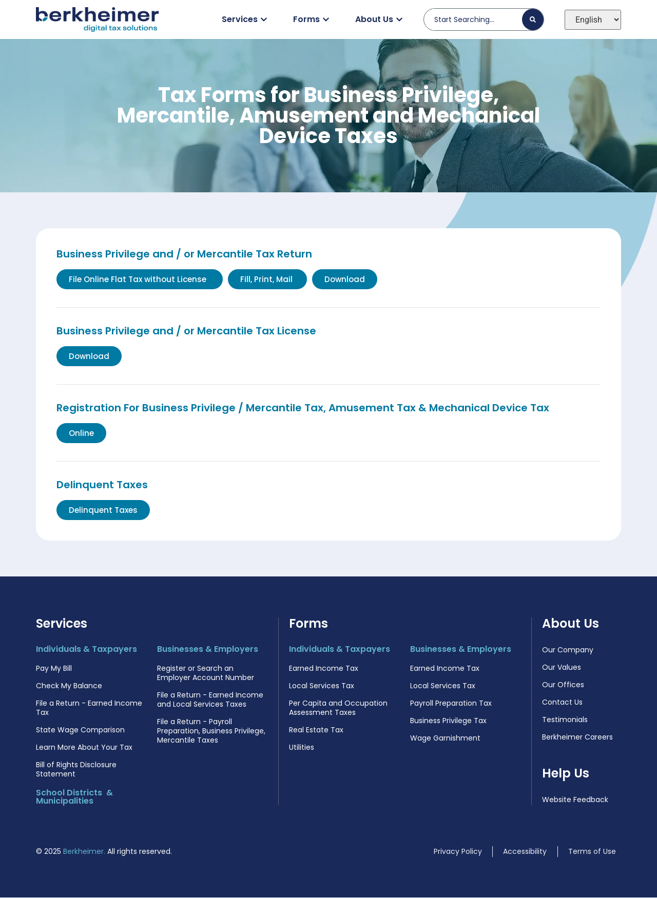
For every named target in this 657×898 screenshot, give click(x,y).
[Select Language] (593, 20)
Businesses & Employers (207, 649)
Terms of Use (592, 852)
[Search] (533, 19)
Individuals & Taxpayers (86, 649)
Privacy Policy (458, 852)
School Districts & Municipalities (74, 797)
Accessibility (525, 852)
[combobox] (477, 19)
